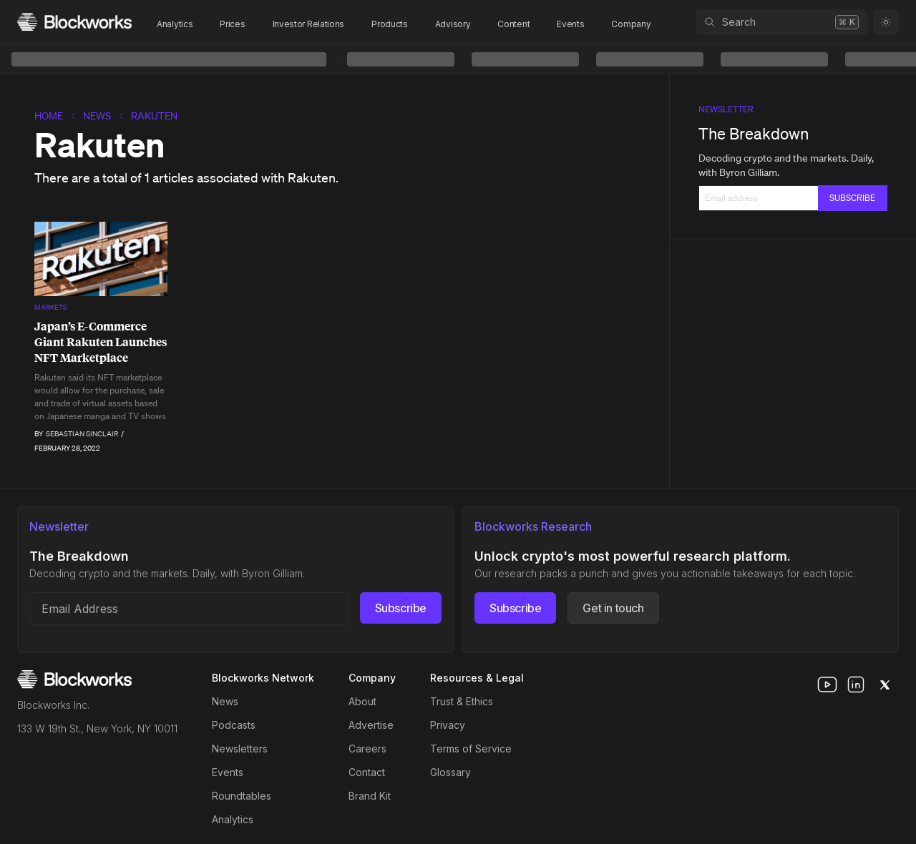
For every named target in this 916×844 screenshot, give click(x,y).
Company (631, 24)
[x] (884, 684)
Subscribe (401, 608)
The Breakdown (753, 133)
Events (570, 24)
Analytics (175, 24)
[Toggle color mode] (886, 22)
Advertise (371, 725)
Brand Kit (370, 796)
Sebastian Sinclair (82, 433)
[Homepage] (74, 22)
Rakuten (154, 115)
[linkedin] (856, 684)
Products (389, 24)
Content (513, 24)
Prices (232, 24)
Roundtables (241, 796)
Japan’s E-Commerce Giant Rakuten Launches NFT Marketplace (100, 341)
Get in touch (613, 608)
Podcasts (233, 725)
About (362, 701)
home (48, 115)
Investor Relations (309, 24)
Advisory (453, 24)
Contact (367, 772)
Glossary (450, 772)
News (97, 115)
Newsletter (726, 109)
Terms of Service (471, 748)
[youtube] (827, 684)
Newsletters (240, 748)
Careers (367, 748)
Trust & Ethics (461, 701)
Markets (50, 307)
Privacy (447, 725)
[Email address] (189, 608)
